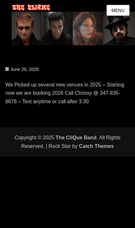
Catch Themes (96, 146)
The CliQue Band (76, 137)
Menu (118, 10)
